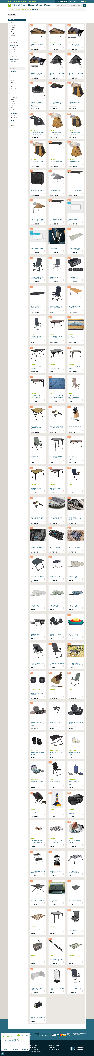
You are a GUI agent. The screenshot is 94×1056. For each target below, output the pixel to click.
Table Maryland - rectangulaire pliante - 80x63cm (36, 427)
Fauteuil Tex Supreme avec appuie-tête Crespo (37, 278)
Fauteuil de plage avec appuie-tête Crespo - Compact (74, 397)
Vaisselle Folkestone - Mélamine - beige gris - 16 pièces (37, 724)
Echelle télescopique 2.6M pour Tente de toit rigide (56, 426)
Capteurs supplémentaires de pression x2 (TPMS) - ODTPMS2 (37, 693)
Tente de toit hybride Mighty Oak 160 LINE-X (36, 74)
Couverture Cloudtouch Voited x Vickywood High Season (75, 338)
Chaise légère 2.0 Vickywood (38, 812)
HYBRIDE (13, 121)
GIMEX (13, 35)
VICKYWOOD (14, 42)
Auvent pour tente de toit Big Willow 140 (37, 162)
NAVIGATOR (13, 40)
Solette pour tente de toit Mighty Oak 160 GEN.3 (37, 220)
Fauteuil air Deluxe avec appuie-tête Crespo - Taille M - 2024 (56, 307)
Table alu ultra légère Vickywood (36, 367)
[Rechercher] (71, 5)
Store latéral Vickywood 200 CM (76, 191)
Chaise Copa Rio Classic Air (56, 781)
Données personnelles (35, 1051)
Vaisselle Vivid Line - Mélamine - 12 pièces (55, 606)
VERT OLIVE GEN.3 (14, 77)
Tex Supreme (14, 56)
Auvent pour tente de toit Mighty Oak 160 (75, 133)
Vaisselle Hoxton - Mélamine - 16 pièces (76, 723)
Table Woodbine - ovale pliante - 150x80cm (56, 337)
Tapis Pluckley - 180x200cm (75, 900)
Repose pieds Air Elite (55, 576)
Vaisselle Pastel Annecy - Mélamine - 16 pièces (75, 753)
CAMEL (13, 109)
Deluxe (12, 54)
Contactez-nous (33, 1049)
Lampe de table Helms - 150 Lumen (57, 989)
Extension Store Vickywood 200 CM (37, 191)
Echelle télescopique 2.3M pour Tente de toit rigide (37, 517)
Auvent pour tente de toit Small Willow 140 (56, 133)
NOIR (12, 84)
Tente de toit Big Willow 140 (56, 45)
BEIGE (12, 105)
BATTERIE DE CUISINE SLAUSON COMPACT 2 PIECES (36, 842)
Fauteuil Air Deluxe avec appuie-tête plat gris (37, 337)
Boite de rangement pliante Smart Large (38, 1017)
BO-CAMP (13, 33)
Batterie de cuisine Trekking (35, 634)
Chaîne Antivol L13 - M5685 (56, 812)
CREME (12, 82)
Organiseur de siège (55, 547)
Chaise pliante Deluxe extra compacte (37, 663)
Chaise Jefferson (73, 486)
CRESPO (13, 29)
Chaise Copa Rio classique (75, 988)
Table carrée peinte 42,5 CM (57, 929)
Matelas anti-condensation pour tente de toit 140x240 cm (57, 518)
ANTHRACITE (14, 97)
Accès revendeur (61, 1)
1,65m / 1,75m (14, 115)
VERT (12, 101)
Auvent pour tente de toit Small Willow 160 (75, 162)
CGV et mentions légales (55, 1049)
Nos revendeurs (33, 1045)
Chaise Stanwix (34, 456)
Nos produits (32, 1047)
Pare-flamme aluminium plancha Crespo (37, 989)
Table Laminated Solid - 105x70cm (74, 367)
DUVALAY (13, 27)
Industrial (13, 61)
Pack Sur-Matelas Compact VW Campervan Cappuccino (75, 220)
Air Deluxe (13, 47)
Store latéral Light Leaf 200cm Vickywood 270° (55, 103)
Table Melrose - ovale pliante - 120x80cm (36, 396)
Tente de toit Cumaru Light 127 (76, 74)
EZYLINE (13, 39)
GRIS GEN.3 (13, 75)
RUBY (12, 95)
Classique (13, 53)
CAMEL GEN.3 (14, 73)
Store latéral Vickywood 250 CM (57, 162)
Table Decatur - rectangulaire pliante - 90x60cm (55, 488)
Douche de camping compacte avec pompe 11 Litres (75, 783)
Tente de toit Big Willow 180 (37, 45)
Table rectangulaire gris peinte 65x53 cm (56, 457)
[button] (2, 1053)
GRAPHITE (13, 88)
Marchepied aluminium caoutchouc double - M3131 (76, 663)
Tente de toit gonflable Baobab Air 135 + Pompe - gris (37, 104)
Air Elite (13, 49)
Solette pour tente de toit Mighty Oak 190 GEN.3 (56, 191)
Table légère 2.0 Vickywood (38, 900)
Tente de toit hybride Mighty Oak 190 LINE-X (74, 45)
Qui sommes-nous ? (54, 1045)
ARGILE (12, 99)
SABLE (12, 92)
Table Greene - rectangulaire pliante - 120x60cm (74, 458)
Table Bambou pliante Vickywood (74, 306)
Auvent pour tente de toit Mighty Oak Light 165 (37, 133)
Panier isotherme (35, 958)
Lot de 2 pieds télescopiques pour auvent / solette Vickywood (57, 959)
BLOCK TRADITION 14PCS (56, 692)
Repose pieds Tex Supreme (37, 576)
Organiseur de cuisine (74, 547)
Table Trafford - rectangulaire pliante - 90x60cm (36, 488)
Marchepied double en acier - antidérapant (38, 871)
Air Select (13, 51)
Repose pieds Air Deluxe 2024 (56, 753)
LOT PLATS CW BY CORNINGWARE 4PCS (74, 634)
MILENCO (13, 25)
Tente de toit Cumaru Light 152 (57, 74)
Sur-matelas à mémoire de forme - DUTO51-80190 (75, 249)
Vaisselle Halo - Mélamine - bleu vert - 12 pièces (37, 782)
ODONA (13, 23)
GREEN (12, 86)
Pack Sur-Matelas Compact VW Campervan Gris (37, 249)
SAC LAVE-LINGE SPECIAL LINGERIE (75, 841)
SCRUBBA (13, 37)
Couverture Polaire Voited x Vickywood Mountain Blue (56, 396)
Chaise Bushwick (73, 692)
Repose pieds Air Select (55, 722)
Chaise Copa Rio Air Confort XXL (57, 663)
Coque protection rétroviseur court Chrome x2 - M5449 (75, 518)
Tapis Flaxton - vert (73, 958)
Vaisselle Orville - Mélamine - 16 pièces (38, 753)
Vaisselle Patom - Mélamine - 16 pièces (57, 634)
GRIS (12, 80)
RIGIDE (12, 123)
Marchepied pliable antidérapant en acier (74, 871)
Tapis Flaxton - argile (36, 929)
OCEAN (12, 90)
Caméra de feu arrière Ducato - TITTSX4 (36, 306)
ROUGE (12, 103)
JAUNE (12, 107)
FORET (12, 94)
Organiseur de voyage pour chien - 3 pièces (76, 929)
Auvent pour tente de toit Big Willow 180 (75, 103)
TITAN (12, 31)
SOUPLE (13, 125)
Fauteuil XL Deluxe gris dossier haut (55, 278)
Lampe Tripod (53, 248)
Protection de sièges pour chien (37, 548)
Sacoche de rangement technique (74, 812)
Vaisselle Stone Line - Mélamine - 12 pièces (74, 577)
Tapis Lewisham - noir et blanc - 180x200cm (56, 841)
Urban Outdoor (14, 63)
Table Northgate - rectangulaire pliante (55, 367)
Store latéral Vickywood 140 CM (57, 220)
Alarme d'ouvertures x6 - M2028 (56, 900)
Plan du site (51, 1047)
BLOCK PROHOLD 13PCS (75, 426)
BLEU (12, 78)
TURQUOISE (13, 111)
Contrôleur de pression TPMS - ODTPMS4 (74, 278)
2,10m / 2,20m (14, 117)
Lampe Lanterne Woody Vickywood (56, 871)
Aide (71, 1)
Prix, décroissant (79, 20)
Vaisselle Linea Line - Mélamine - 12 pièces (36, 606)
